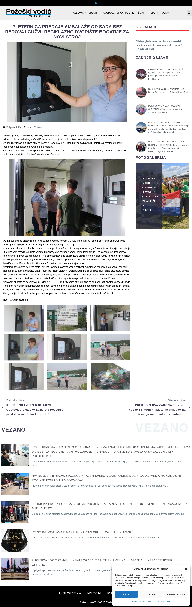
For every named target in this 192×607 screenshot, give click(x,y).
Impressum (165, 601)
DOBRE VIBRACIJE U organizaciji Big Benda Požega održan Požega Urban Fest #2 (168, 92)
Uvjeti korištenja (153, 601)
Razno (167, 13)
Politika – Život (136, 13)
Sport (154, 13)
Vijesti (95, 13)
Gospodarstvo (113, 13)
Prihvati (126, 594)
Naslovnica (78, 13)
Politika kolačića (138, 601)
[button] (186, 568)
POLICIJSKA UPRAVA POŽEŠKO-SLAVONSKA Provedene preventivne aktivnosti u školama (165, 109)
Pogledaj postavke (176, 594)
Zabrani (151, 594)
